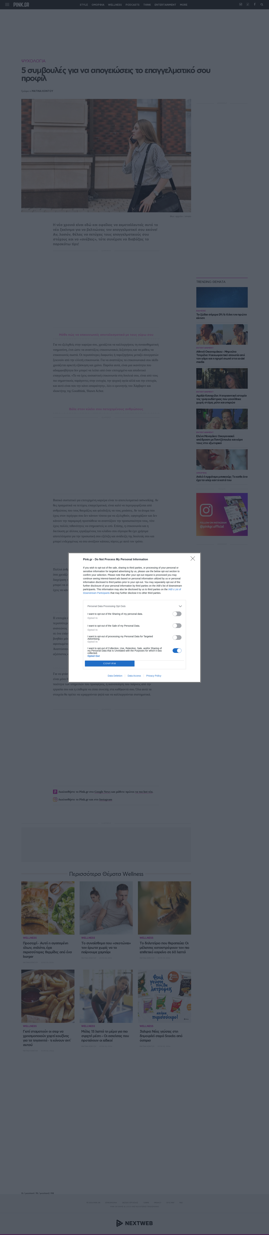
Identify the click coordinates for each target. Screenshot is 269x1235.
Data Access (134, 675)
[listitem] (134, 606)
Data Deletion (115, 675)
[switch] (177, 613)
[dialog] (134, 617)
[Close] (194, 559)
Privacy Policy (153, 675)
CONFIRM (109, 663)
